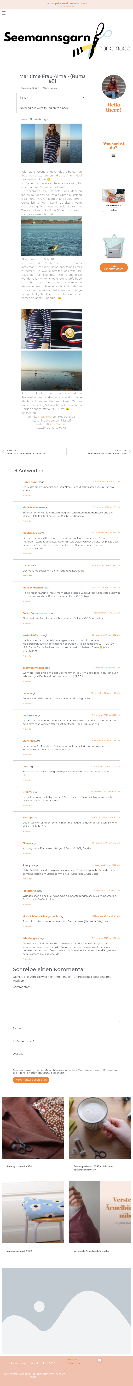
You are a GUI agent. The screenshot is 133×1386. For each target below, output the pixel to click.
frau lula (28, 565)
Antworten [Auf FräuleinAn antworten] (27, 904)
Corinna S (28, 715)
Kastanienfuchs (32, 635)
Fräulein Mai (30, 533)
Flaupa (27, 843)
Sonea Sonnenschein (35, 613)
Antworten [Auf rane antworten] (27, 780)
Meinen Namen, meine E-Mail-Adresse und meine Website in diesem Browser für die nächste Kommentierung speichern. (65, 1071)
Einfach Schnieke (33, 507)
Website (18, 1054)
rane (25, 766)
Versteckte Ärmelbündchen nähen (92, 1251)
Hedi (79, 175)
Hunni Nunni (30, 482)
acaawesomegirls (33, 667)
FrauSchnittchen (33, 587)
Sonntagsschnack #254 (19, 1166)
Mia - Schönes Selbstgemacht (41, 916)
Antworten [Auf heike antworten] (27, 703)
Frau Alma (44, 416)
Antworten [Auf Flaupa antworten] (27, 853)
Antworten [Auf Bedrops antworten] (27, 831)
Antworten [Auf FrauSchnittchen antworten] (27, 601)
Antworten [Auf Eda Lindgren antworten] (27, 959)
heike (26, 693)
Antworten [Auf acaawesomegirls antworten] (27, 681)
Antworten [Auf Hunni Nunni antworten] (27, 495)
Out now (61, 424)
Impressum (74, 1359)
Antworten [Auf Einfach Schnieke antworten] (27, 521)
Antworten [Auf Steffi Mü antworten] (27, 754)
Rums (51, 424)
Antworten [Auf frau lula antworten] (27, 576)
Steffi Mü (28, 740)
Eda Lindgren (31, 938)
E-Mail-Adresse (23, 1041)
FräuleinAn (29, 890)
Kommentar (21, 987)
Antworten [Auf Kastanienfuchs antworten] (27, 656)
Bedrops (28, 817)
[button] (84, 97)
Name (18, 1028)
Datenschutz (75, 1363)
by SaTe (27, 792)
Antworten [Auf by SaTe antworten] (27, 805)
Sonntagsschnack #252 (19, 1251)
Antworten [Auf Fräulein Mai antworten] (27, 553)
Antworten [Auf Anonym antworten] (27, 879)
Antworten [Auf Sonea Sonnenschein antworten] (27, 623)
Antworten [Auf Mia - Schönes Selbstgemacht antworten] (27, 926)
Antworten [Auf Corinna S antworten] (27, 729)
